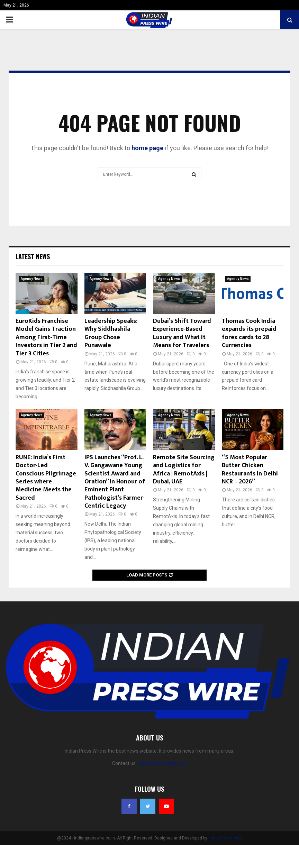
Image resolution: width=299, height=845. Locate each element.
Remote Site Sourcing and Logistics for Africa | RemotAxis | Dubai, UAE (184, 469)
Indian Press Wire (225, 838)
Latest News (33, 256)
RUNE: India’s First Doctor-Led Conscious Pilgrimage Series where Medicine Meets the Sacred (46, 477)
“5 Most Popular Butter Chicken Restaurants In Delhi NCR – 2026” (250, 469)
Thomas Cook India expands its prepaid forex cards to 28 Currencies (249, 333)
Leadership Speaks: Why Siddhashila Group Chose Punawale (110, 333)
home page (147, 148)
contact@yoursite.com (162, 763)
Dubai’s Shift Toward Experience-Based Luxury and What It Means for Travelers (182, 333)
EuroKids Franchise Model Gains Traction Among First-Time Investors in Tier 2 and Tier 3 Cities (46, 337)
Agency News (32, 279)
